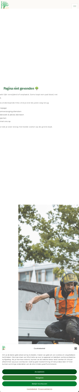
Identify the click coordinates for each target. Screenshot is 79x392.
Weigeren (39, 379)
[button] (76, 350)
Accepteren (39, 373)
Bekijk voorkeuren (39, 385)
